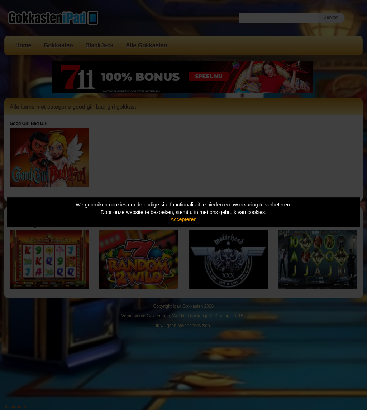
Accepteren (184, 219)
